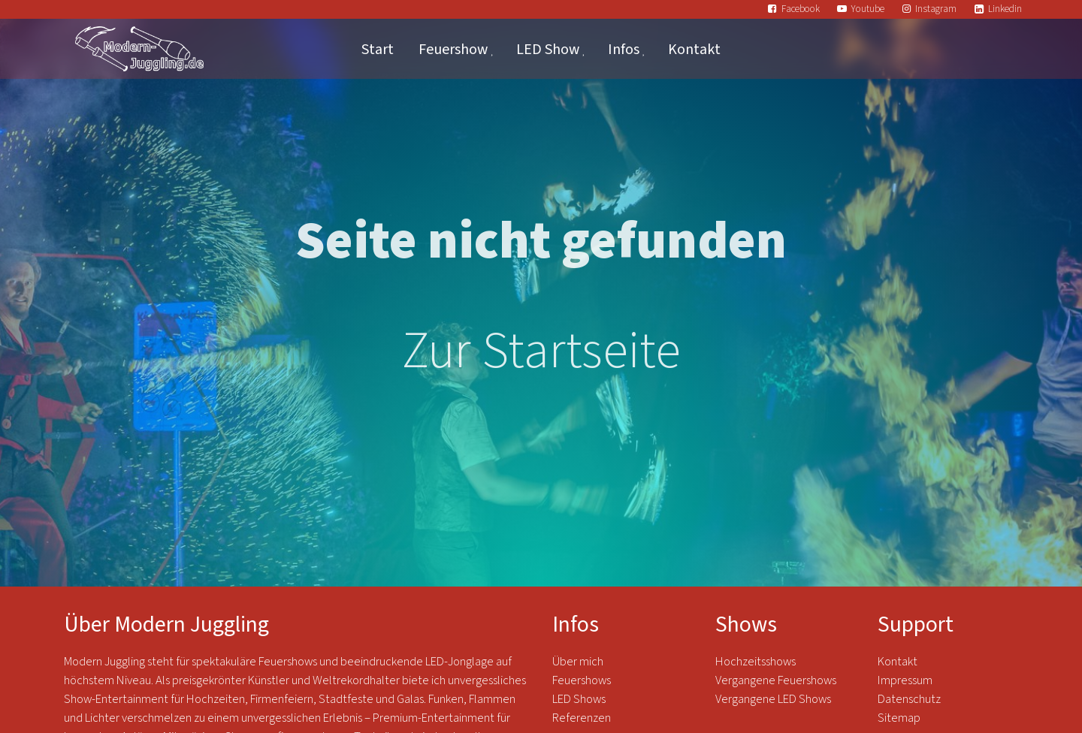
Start (377, 49)
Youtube (867, 9)
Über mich (577, 662)
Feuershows (581, 680)
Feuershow (453, 49)
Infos (623, 49)
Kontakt (694, 49)
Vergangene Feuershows (775, 680)
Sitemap (899, 718)
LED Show (547, 49)
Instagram (936, 9)
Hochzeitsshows (755, 662)
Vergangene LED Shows (773, 699)
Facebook (800, 9)
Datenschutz (910, 699)
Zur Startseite (541, 351)
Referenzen (581, 718)
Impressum (905, 680)
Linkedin (1005, 9)
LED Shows (579, 699)
